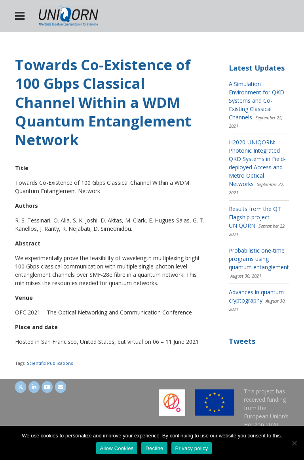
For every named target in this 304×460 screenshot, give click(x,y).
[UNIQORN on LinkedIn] (34, 387)
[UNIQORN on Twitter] (20, 387)
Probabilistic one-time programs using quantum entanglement (259, 259)
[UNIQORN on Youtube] (47, 387)
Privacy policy (191, 448)
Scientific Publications (50, 363)
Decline (154, 448)
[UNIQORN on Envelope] (60, 387)
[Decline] (294, 443)
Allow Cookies (117, 448)
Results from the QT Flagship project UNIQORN (255, 217)
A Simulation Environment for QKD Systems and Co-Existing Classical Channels (256, 100)
